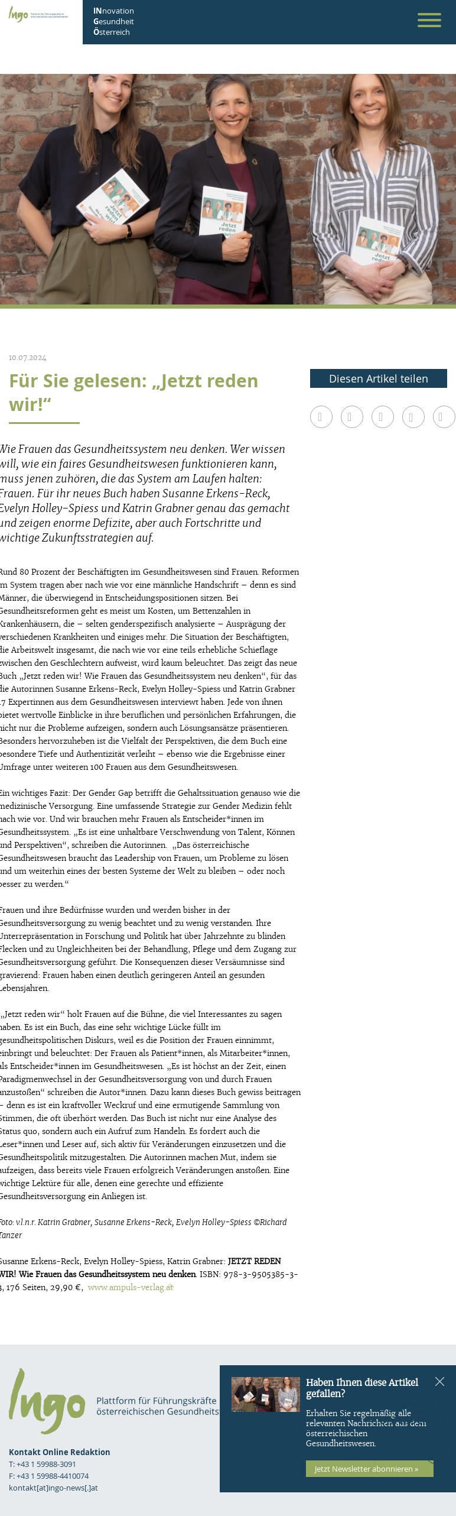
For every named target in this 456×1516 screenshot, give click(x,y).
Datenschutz (413, 1420)
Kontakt (424, 1406)
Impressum (419, 1393)
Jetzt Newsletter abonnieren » (366, 1468)
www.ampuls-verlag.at (130, 1287)
